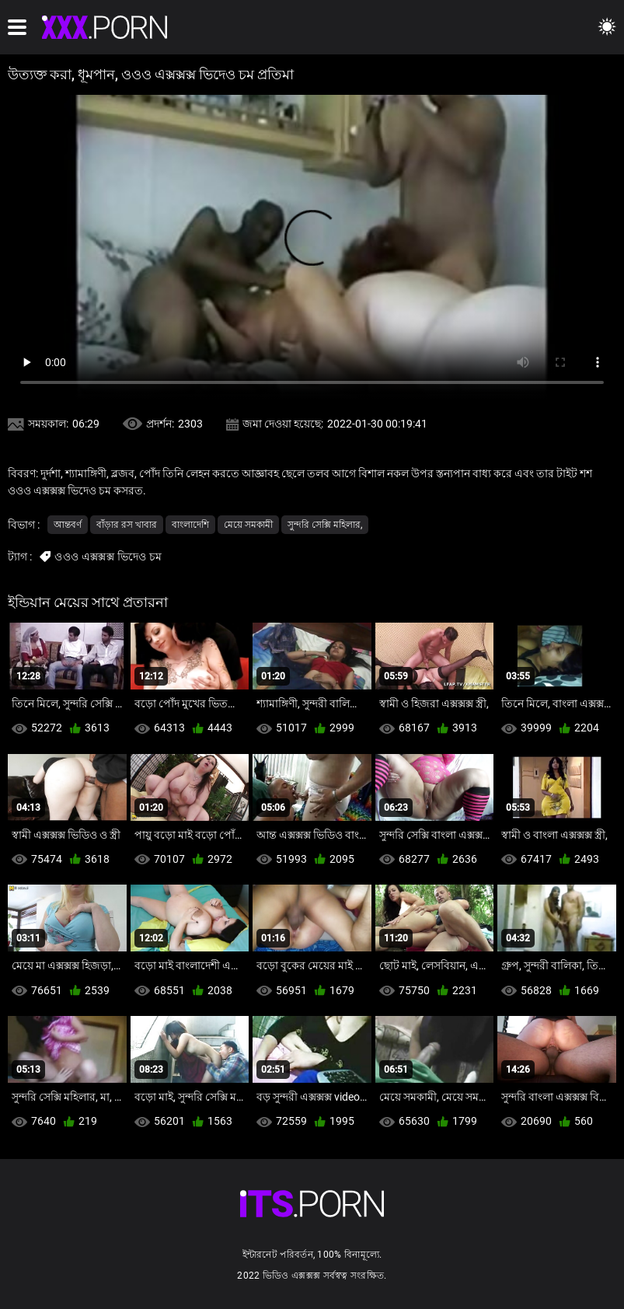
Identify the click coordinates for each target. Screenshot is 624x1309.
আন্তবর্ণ (68, 524)
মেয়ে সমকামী (248, 524)
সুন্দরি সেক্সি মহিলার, (325, 524)
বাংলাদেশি (190, 524)
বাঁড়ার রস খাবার (126, 524)
